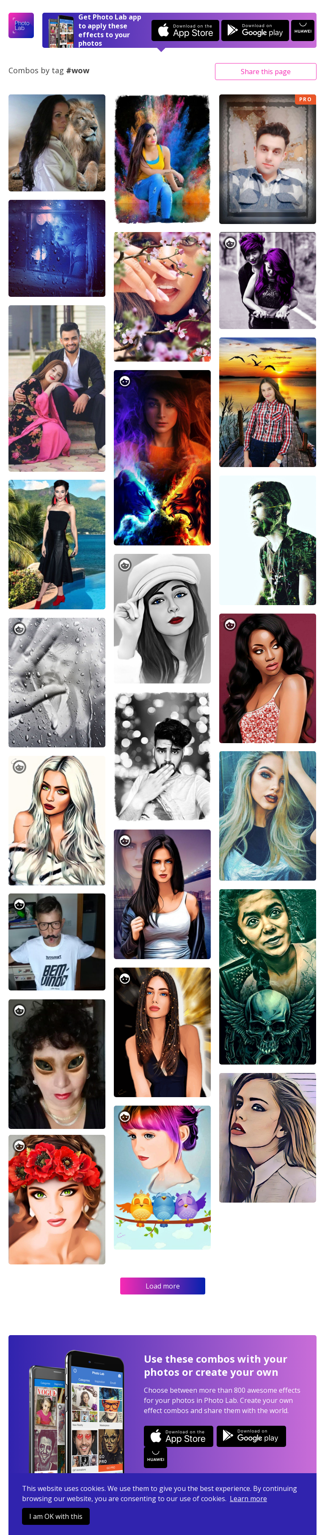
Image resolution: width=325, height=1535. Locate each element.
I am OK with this (56, 1516)
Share (266, 71)
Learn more (248, 1498)
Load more (163, 1286)
